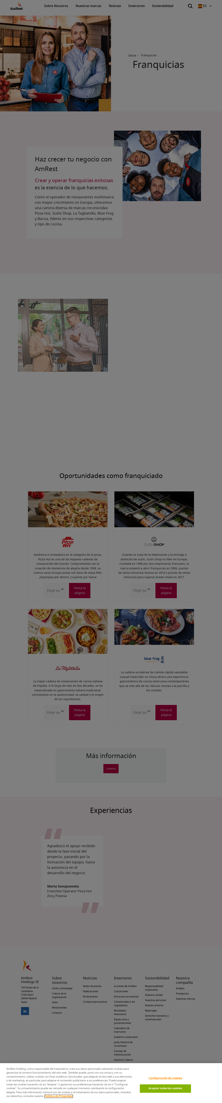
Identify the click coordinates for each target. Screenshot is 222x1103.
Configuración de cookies (165, 1078)
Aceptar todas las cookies (165, 1088)
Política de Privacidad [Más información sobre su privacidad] (59, 1096)
